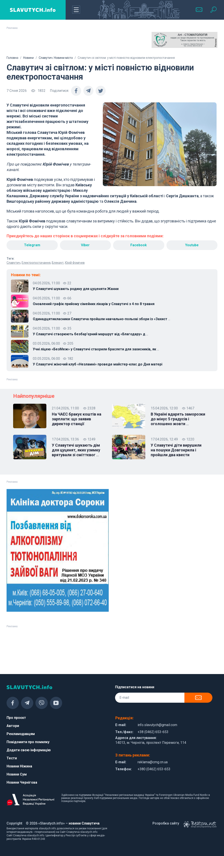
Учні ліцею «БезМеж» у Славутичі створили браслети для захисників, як (96, 349)
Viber (85, 245)
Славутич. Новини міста (56, 57)
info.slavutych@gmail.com (157, 725)
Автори (13, 726)
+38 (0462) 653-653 (153, 732)
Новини (28, 57)
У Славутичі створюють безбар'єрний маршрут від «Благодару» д (90, 334)
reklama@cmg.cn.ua (153, 762)
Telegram (32, 245)
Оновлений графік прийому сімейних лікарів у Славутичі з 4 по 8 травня (93, 304)
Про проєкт (16, 718)
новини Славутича (84, 823)
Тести (12, 758)
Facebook (138, 245)
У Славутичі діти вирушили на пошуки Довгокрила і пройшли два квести (176, 450)
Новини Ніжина (19, 766)
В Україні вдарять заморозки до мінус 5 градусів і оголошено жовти (178, 419)
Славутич (13, 262)
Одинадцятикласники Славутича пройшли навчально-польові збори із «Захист (101, 319)
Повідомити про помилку (28, 742)
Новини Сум (17, 774)
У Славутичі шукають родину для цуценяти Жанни (76, 289)
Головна (12, 57)
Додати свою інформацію (29, 750)
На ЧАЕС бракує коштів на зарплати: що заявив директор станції (76, 419)
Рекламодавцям (21, 734)
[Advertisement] (39, 43)
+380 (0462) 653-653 (154, 769)
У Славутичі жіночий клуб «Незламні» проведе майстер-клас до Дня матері (97, 364)
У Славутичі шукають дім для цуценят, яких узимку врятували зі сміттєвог (76, 450)
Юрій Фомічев (75, 262)
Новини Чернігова (22, 782)
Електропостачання (36, 262)
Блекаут (58, 262)
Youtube (192, 245)
